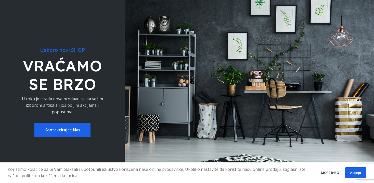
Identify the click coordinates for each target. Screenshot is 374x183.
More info (330, 172)
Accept (355, 172)
